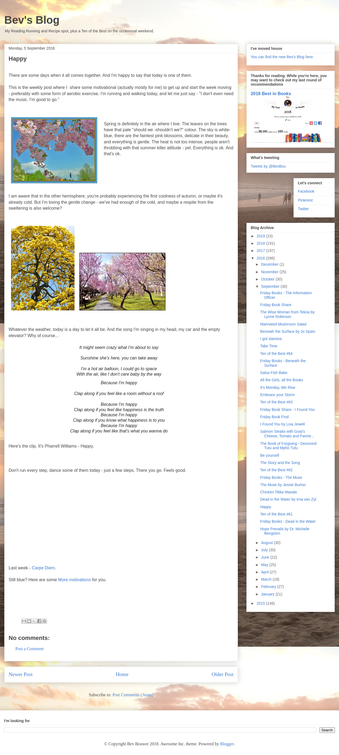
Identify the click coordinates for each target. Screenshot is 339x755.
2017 (261, 250)
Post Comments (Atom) (132, 694)
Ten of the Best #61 (276, 514)
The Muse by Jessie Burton (283, 485)
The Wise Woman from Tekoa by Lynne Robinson (287, 314)
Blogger (227, 744)
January (268, 594)
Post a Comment (29, 648)
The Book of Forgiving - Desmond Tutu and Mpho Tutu (288, 445)
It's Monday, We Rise (277, 387)
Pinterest (305, 200)
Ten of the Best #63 (276, 402)
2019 (261, 236)
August (267, 543)
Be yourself (269, 455)
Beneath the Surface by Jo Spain (287, 331)
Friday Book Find (274, 417)
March (267, 579)
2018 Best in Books (271, 93)
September (270, 286)
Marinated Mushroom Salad (283, 324)
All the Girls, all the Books (281, 380)
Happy (265, 507)
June (265, 557)
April (265, 572)
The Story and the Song (280, 462)
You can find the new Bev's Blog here (282, 57)
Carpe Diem (43, 568)
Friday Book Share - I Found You (287, 409)
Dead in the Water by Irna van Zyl (288, 499)
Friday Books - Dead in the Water (288, 521)
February (269, 586)
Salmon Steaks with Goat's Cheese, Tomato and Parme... (287, 433)
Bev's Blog (31, 20)
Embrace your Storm (277, 395)
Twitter (303, 209)
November (270, 272)
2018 (261, 243)
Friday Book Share (275, 305)
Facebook (306, 191)
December (270, 264)
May (265, 565)
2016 (261, 258)
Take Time (268, 346)
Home (122, 674)
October (268, 279)
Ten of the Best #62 (276, 470)
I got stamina (271, 339)
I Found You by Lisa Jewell (282, 424)
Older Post (222, 674)
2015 (261, 603)
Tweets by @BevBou (268, 166)
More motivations (74, 579)
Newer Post (21, 674)
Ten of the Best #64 (276, 353)
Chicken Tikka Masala (278, 492)
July (265, 550)
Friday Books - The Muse (281, 477)
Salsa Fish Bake (273, 372)
